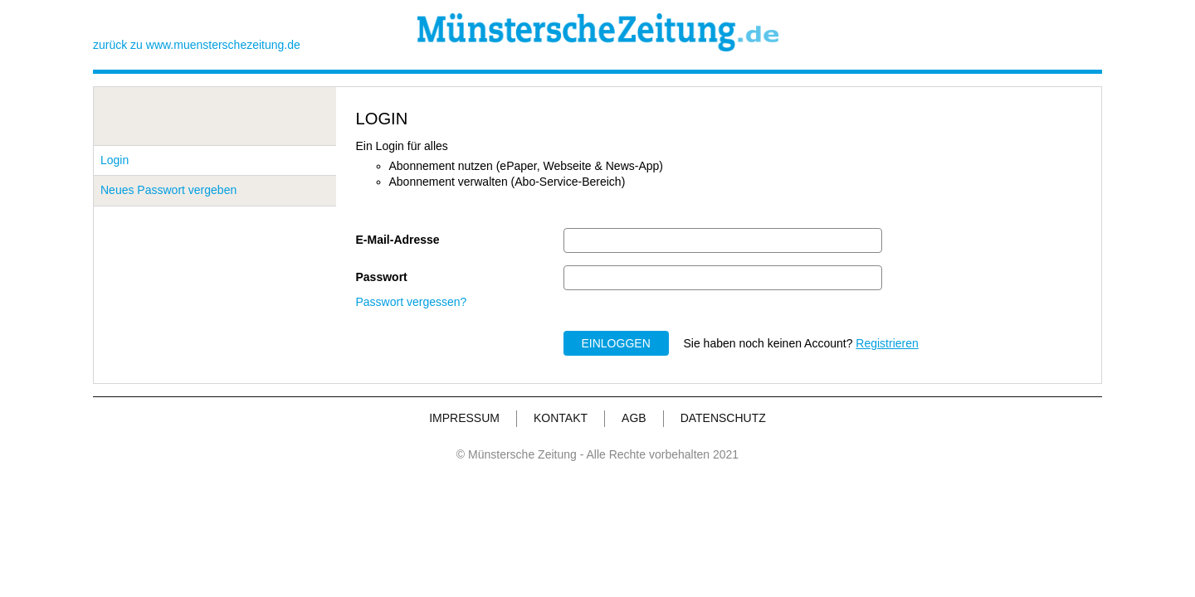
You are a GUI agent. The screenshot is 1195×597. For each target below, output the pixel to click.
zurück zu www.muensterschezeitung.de (196, 44)
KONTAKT (561, 418)
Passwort (381, 277)
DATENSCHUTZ (723, 418)
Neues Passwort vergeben (168, 190)
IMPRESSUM (464, 418)
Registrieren (887, 343)
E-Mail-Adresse (398, 239)
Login (114, 160)
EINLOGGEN (616, 343)
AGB (634, 418)
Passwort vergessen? (411, 301)
